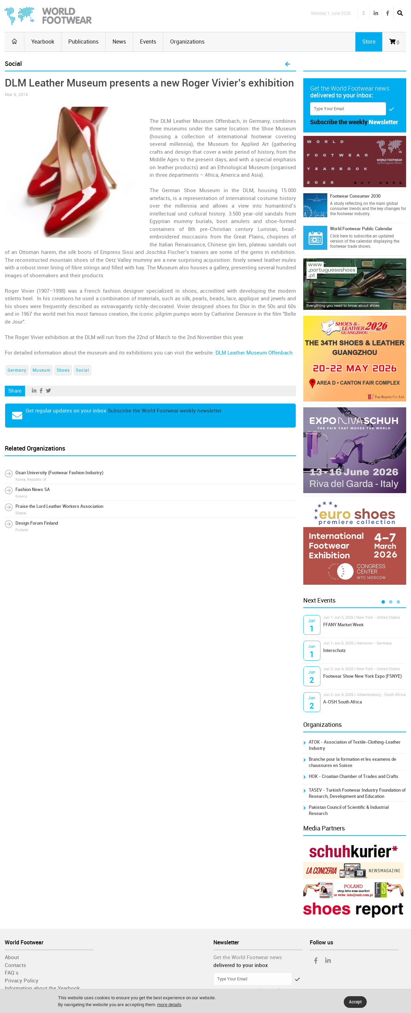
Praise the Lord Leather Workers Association (59, 506)
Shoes (63, 370)
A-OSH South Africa (342, 702)
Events (148, 41)
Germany (17, 370)
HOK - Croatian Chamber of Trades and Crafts (353, 776)
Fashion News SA (32, 489)
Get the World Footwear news (247, 957)
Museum (41, 370)
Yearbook (42, 41)
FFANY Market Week (343, 624)
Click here (339, 236)
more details (169, 1004)
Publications (83, 41)
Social (82, 370)
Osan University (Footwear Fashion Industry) (59, 472)
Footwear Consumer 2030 (355, 196)
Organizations (187, 41)
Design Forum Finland (36, 523)
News (119, 41)
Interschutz (334, 650)
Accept (355, 1002)
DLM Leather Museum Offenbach (254, 353)
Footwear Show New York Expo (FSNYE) (362, 676)
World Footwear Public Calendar (361, 228)
